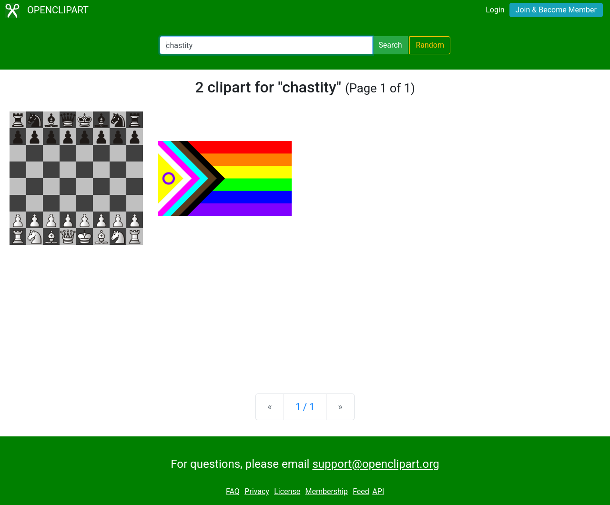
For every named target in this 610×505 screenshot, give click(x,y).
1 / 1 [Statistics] (305, 407)
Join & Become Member (556, 9)
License (287, 491)
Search (390, 45)
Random (430, 45)
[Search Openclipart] (266, 45)
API (378, 491)
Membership (326, 491)
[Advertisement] (305, 311)
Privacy (256, 491)
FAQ (233, 491)
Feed (361, 491)
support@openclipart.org (375, 464)
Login (495, 9)
